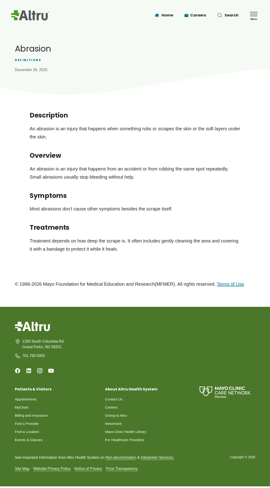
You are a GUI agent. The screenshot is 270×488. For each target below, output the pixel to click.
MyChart (22, 408)
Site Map (22, 470)
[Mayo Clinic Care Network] (225, 392)
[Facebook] (17, 370)
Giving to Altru (116, 416)
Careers (111, 408)
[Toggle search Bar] (228, 15)
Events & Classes (29, 441)
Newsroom (114, 424)
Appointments (26, 399)
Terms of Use (230, 284)
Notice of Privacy (88, 470)
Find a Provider (27, 424)
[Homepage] (33, 330)
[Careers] (195, 15)
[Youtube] (51, 370)
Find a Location (27, 433)
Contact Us (114, 399)
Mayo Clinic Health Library (126, 433)
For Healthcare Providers (125, 441)
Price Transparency (122, 470)
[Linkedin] (29, 370)
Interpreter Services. (157, 459)
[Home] (163, 15)
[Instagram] (40, 370)
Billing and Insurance (32, 416)
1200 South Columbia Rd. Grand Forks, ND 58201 (43, 344)
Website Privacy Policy (52, 470)
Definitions (28, 60)
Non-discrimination (120, 459)
